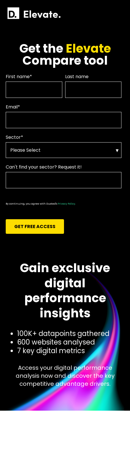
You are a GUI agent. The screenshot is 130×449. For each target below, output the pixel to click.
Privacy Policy (66, 203)
